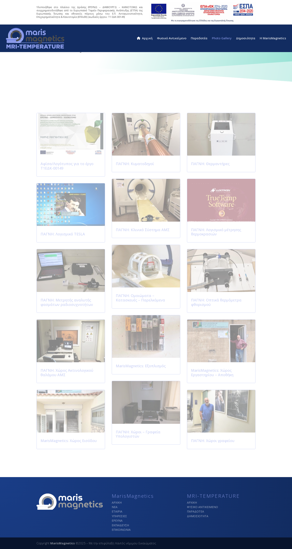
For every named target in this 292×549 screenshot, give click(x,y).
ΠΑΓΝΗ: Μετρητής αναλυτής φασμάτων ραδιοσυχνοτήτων (67, 302)
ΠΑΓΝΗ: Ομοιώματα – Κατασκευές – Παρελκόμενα (140, 297)
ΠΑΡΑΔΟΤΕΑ (195, 511)
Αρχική (144, 38)
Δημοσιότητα (245, 38)
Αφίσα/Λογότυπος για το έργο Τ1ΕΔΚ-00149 (67, 166)
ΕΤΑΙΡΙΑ (117, 511)
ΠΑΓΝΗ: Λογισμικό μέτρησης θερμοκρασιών (216, 232)
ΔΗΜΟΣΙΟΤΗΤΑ (197, 516)
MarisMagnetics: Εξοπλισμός (141, 365)
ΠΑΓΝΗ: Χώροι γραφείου (212, 440)
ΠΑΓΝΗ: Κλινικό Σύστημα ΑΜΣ (143, 229)
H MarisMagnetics (273, 38)
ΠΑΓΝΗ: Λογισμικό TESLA (63, 234)
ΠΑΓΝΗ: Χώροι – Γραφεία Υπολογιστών (138, 434)
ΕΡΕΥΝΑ (117, 520)
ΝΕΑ (114, 507)
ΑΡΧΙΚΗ (117, 502)
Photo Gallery (222, 38)
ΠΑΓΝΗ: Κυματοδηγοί (135, 163)
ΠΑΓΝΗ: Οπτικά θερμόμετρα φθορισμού (216, 302)
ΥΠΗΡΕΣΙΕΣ (119, 516)
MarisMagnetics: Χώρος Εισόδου (69, 440)
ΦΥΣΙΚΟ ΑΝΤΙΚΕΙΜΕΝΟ (202, 507)
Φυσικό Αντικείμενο (171, 38)
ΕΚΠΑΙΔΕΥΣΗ (120, 525)
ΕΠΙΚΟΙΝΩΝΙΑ (121, 530)
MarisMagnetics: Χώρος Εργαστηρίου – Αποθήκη (212, 372)
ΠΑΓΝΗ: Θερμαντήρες (210, 163)
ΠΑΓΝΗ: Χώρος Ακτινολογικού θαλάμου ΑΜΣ (67, 372)
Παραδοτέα (199, 38)
